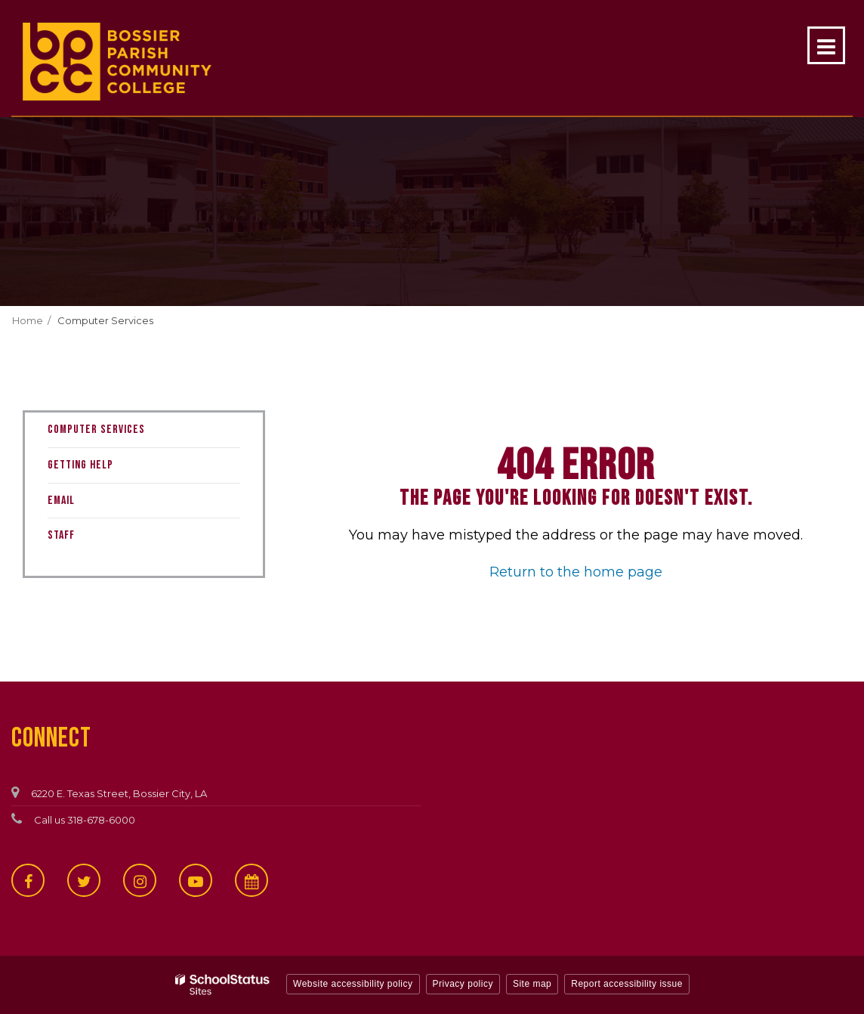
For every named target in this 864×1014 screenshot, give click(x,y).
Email (61, 500)
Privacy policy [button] (463, 983)
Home (27, 320)
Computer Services (105, 320)
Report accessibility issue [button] (627, 983)
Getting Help (80, 465)
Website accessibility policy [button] (353, 983)
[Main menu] (826, 45)
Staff (61, 535)
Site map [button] (532, 983)
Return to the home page (575, 572)
